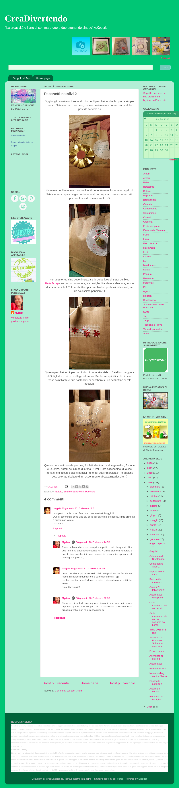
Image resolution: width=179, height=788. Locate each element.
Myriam (66, 542)
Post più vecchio (122, 683)
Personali (148, 282)
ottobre (154, 496)
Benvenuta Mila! (158, 668)
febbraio (155, 534)
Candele (147, 204)
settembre (156, 501)
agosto (154, 505)
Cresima (147, 221)
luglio (153, 510)
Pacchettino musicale (155, 580)
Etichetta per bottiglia (156, 698)
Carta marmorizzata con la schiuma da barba (158, 619)
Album (146, 173)
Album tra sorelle (154, 690)
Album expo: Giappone (156, 596)
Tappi (146, 320)
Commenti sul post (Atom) (69, 690)
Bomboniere (150, 200)
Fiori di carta (150, 243)
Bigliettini (148, 195)
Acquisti (153, 551)
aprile (153, 525)
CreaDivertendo (36, 18)
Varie (146, 333)
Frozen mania (157, 651)
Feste (146, 234)
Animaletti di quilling (156, 657)
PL (144, 287)
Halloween (149, 247)
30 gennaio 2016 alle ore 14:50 (93, 542)
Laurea (147, 256)
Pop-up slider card (156, 573)
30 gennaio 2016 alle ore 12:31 (79, 508)
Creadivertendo (18, 135)
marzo (153, 529)
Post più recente (56, 683)
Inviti (145, 252)
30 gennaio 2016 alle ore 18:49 (88, 568)
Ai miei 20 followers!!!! (157, 588)
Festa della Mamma (154, 230)
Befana (147, 191)
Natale (58, 491)
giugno (154, 515)
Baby (146, 182)
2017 (150, 477)
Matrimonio (149, 265)
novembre (156, 491)
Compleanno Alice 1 (156, 565)
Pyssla (147, 291)
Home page (43, 78)
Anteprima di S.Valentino (157, 557)
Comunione (149, 213)
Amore (147, 178)
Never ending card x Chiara (158, 674)
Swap (146, 312)
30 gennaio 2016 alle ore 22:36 (93, 598)
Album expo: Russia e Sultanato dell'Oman (156, 642)
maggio (154, 520)
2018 (150, 472)
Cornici (147, 217)
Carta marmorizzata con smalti (158, 605)
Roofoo (119, 778)
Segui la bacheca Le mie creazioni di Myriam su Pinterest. (154, 96)
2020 (150, 463)
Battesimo (148, 186)
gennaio (154, 539)
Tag (145, 316)
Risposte (61, 535)
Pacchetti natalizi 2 (155, 682)
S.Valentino (149, 300)
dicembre (155, 486)
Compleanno (150, 208)
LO (145, 261)
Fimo (146, 239)
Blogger (142, 778)
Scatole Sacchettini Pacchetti (79, 491)
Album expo (155, 663)
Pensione (148, 278)
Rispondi (58, 528)
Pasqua (147, 274)
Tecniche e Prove (152, 324)
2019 (150, 468)
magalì (57, 508)
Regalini (147, 295)
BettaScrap (52, 283)
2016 (150, 482)
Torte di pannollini (152, 329)
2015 (150, 706)
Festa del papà (151, 226)
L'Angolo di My (21, 78)
